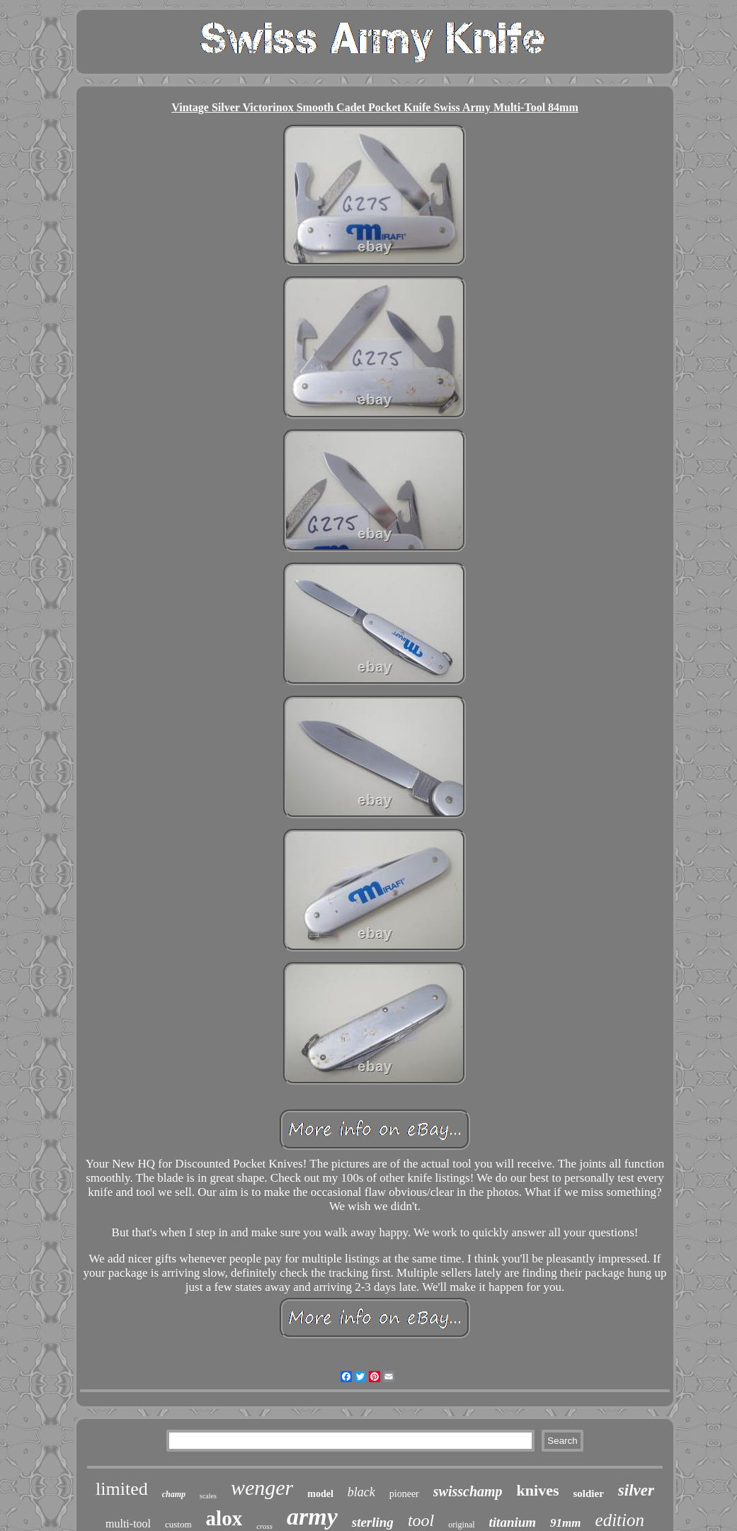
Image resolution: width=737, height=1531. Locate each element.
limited (122, 1489)
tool (421, 1520)
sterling (373, 1522)
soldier (588, 1493)
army (312, 1516)
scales (208, 1496)
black (361, 1492)
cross (264, 1526)
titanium (513, 1522)
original (461, 1525)
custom (178, 1524)
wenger (262, 1487)
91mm (565, 1523)
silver (636, 1490)
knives (538, 1490)
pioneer (404, 1493)
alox (224, 1518)
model (320, 1493)
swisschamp (468, 1491)
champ (173, 1494)
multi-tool (128, 1524)
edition (619, 1520)
